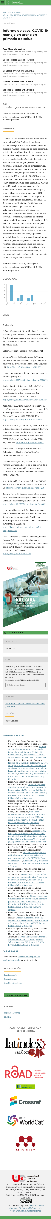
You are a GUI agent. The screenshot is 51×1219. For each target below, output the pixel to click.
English (7, 1017)
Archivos (15, 12)
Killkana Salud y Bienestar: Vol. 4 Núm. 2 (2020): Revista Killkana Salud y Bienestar (27, 840)
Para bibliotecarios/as (13, 983)
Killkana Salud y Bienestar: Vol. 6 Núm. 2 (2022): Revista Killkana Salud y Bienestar (26, 820)
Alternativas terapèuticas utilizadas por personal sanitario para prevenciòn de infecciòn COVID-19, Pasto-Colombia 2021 (27, 856)
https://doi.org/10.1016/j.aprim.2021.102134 (22, 419)
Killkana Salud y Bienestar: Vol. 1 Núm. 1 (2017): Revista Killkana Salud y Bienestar (28, 776)
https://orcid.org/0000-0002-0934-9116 (16, 54)
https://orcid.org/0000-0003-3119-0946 (16, 95)
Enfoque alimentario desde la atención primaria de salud (25, 919)
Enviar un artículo (16, 995)
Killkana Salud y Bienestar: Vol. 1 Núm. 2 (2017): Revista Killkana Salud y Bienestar (27, 795)
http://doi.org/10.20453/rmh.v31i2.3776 (25, 367)
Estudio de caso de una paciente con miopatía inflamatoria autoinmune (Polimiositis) (27, 749)
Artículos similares (13, 735)
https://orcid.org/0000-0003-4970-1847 (16, 65)
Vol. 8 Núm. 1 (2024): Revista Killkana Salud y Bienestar (25, 16)
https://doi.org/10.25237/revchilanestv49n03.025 (25, 504)
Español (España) (12, 1012)
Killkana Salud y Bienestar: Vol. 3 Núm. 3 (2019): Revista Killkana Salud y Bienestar (28, 923)
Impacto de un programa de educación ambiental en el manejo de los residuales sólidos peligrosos (28, 834)
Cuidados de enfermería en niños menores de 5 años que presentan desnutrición (26, 814)
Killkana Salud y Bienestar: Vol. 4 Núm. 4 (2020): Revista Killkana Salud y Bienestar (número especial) (26, 905)
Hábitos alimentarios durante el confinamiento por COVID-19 (27, 938)
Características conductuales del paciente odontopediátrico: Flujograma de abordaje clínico (27, 877)
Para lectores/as (10, 975)
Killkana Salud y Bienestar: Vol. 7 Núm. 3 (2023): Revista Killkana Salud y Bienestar (27, 756)
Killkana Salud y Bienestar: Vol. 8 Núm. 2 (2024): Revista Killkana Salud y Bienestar (28, 863)
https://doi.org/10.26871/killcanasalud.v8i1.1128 (24, 107)
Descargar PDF (14, 632)
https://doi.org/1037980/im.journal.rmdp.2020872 (25, 380)
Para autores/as (10, 979)
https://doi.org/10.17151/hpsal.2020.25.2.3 (25, 488)
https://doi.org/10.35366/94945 (30, 442)
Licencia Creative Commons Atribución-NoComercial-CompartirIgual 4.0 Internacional (26, 1208)
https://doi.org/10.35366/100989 (17, 553)
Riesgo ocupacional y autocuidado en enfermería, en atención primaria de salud (27, 899)
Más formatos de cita (16, 685)
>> (17, 950)
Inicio (6, 12)
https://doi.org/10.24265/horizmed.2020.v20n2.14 (25, 399)
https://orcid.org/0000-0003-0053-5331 (16, 76)
